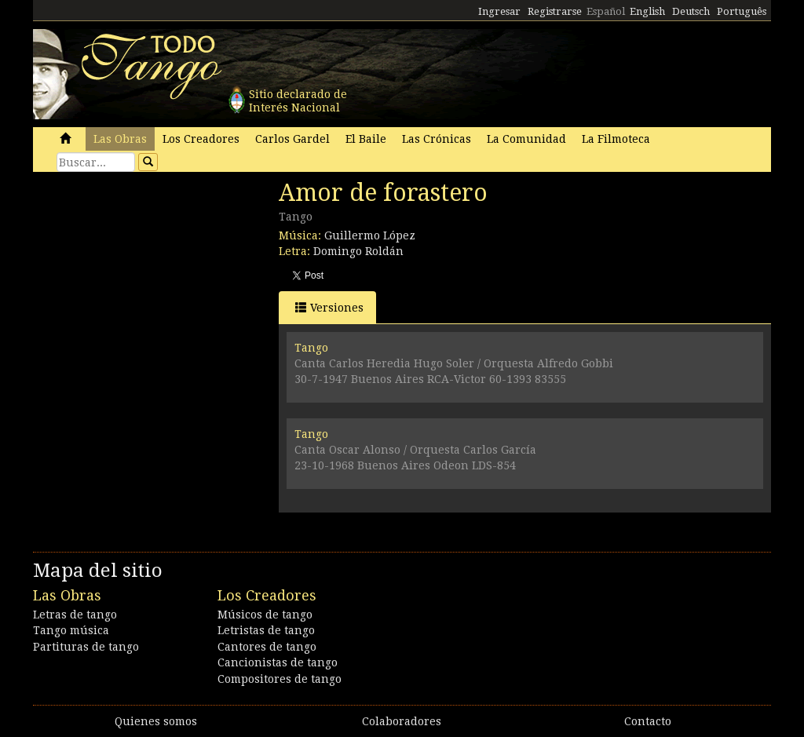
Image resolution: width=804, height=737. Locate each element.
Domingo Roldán (358, 251)
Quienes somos (156, 721)
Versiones (329, 307)
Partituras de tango (86, 646)
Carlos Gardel (292, 139)
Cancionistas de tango (277, 662)
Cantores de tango (266, 646)
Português (741, 11)
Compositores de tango (279, 679)
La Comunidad (526, 139)
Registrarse (555, 11)
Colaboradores (401, 721)
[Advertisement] (151, 286)
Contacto (647, 721)
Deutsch (691, 11)
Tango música (71, 630)
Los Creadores (201, 139)
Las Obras (120, 139)
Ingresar (499, 11)
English (647, 11)
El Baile (365, 139)
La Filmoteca (616, 139)
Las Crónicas (436, 139)
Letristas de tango (266, 630)
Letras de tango (75, 614)
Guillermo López (369, 235)
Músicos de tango (264, 614)
